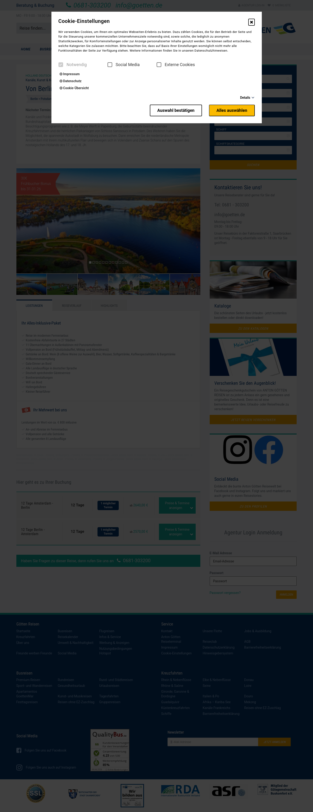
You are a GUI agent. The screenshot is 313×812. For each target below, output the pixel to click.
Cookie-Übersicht (74, 88)
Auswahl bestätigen (175, 110)
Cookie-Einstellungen (84, 21)
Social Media (124, 64)
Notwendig (72, 64)
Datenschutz (71, 81)
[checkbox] (60, 64)
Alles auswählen (231, 110)
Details (245, 97)
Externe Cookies (176, 64)
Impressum (70, 74)
